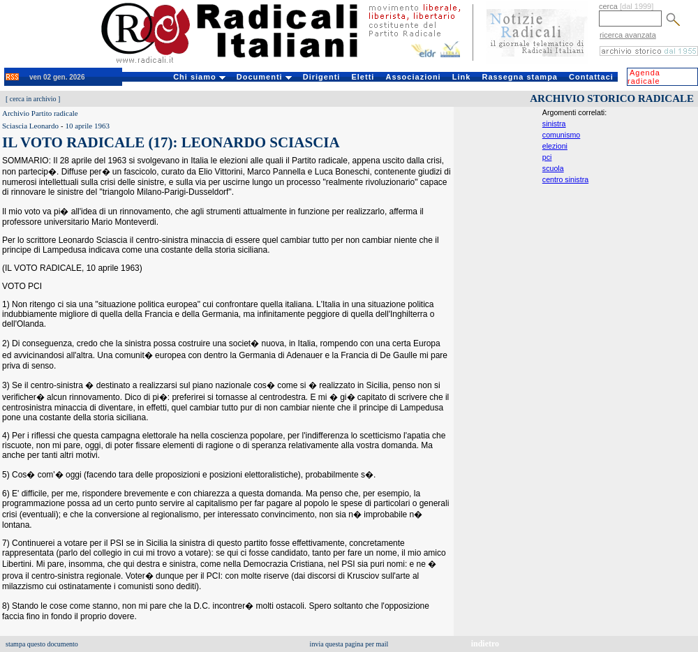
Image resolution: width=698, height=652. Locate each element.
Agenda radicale (644, 76)
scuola (553, 168)
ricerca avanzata (628, 35)
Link (461, 77)
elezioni (554, 146)
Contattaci (591, 77)
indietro (485, 644)
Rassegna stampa (520, 77)
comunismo (561, 135)
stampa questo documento (42, 644)
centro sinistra (565, 179)
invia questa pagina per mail (349, 644)
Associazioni (412, 77)
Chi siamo (199, 77)
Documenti (264, 77)
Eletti (362, 77)
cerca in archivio (33, 99)
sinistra (554, 123)
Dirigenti (322, 77)
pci (547, 157)
